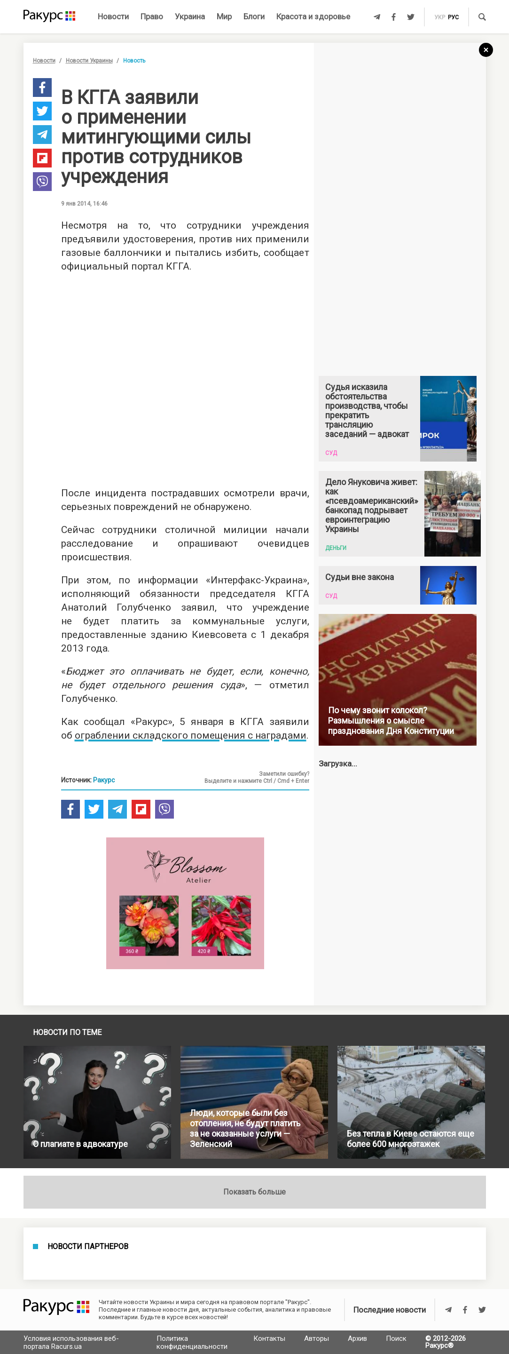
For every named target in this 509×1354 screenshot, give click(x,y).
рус (453, 17)
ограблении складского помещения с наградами (190, 735)
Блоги (254, 16)
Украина (190, 16)
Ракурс (104, 780)
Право (152, 16)
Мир (224, 16)
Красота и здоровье (313, 16)
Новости (113, 16)
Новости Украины (89, 60)
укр (439, 17)
